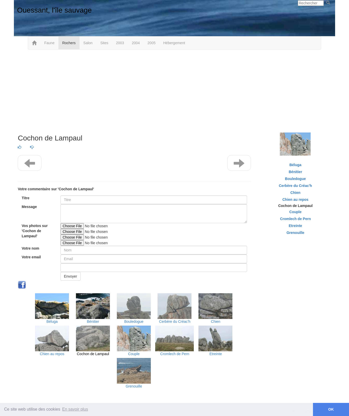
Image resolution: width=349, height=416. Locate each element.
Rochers (69, 43)
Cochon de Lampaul (93, 354)
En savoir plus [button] (75, 409)
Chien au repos (52, 354)
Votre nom (30, 248)
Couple (133, 354)
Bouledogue (134, 321)
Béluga (52, 321)
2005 (151, 43)
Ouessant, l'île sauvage (54, 10)
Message (29, 207)
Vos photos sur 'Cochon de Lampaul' (35, 231)
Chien (216, 321)
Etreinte (216, 354)
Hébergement (174, 43)
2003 (120, 43)
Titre (25, 198)
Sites (104, 43)
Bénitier (93, 321)
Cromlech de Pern (174, 354)
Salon (88, 43)
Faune (49, 43)
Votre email (31, 257)
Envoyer (70, 276)
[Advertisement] (174, 91)
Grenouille (134, 386)
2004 (136, 43)
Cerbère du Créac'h (174, 321)
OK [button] (331, 409)
